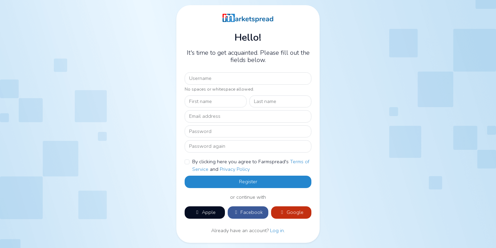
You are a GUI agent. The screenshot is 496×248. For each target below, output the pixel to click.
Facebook (248, 212)
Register (248, 181)
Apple (205, 212)
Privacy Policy (235, 169)
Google (291, 212)
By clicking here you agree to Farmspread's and (250, 165)
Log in (277, 230)
